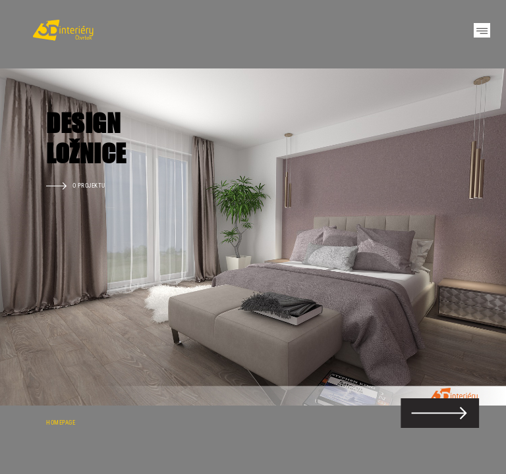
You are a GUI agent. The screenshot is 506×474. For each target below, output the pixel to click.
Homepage (60, 422)
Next (473, 237)
